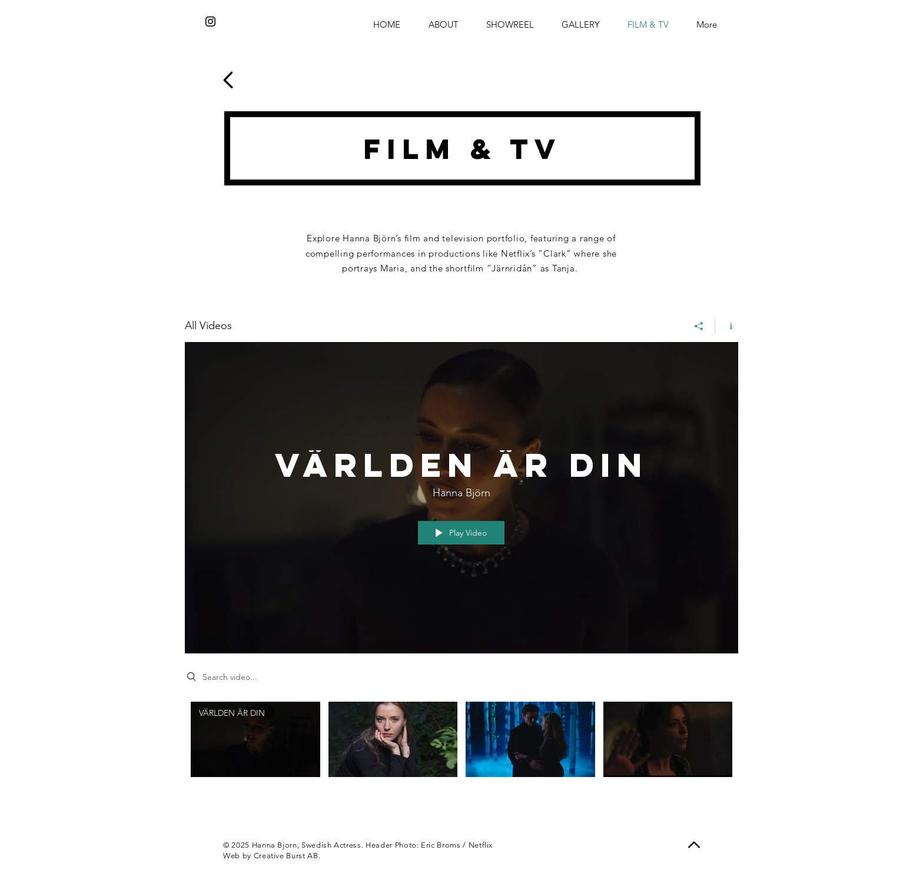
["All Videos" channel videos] (461, 753)
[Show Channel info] (726, 325)
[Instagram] (210, 21)
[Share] (699, 325)
